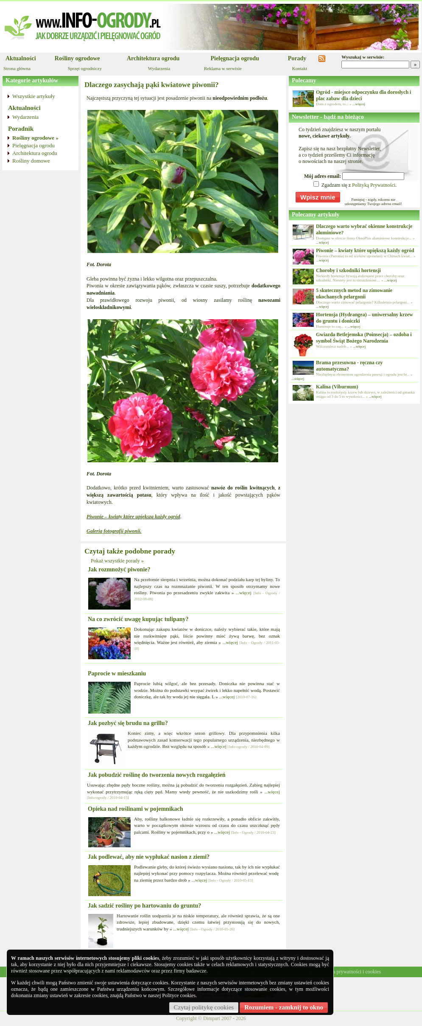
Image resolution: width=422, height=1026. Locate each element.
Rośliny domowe (31, 160)
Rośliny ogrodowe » (35, 138)
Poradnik (21, 128)
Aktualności (21, 58)
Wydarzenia (159, 68)
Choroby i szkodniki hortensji (348, 270)
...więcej (244, 592)
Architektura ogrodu (153, 58)
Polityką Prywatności (373, 185)
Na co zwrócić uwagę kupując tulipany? (138, 619)
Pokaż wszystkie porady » (117, 561)
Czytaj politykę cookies (204, 1007)
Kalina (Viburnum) (337, 387)
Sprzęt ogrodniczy (85, 68)
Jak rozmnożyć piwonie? (119, 569)
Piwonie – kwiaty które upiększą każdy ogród (365, 250)
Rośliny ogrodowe (77, 58)
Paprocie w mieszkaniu (117, 673)
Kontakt (299, 68)
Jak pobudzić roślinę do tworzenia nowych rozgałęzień (157, 775)
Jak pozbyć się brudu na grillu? (128, 723)
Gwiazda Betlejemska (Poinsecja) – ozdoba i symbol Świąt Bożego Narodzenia (364, 338)
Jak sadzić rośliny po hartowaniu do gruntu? (144, 905)
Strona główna (17, 68)
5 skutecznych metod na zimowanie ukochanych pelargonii (354, 293)
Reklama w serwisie (223, 68)
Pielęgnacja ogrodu (234, 58)
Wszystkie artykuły (33, 96)
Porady (297, 58)
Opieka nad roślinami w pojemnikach (135, 809)
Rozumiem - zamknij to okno (283, 1007)
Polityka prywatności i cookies (349, 972)
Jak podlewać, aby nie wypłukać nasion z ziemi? (149, 857)
